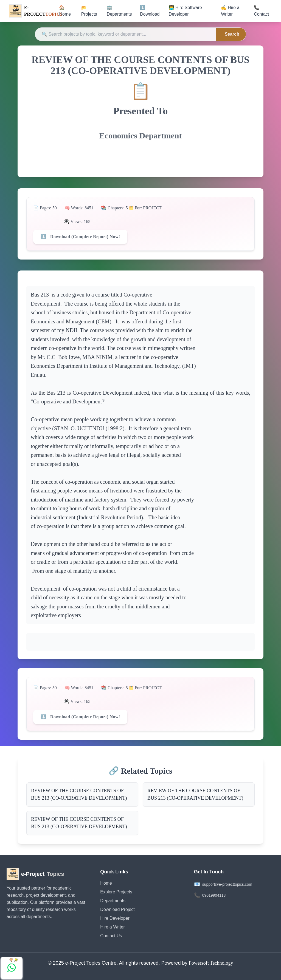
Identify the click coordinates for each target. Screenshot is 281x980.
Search (232, 34)
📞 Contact (261, 10)
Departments (112, 900)
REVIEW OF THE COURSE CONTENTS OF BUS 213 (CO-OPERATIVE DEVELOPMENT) (79, 794)
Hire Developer (115, 918)
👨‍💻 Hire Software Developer (185, 10)
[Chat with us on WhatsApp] (12, 968)
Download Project (117, 909)
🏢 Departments (119, 10)
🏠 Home (65, 10)
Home (106, 883)
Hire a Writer (112, 927)
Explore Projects (116, 892)
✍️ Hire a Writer (230, 10)
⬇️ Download (149, 10)
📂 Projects (89, 10)
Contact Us (111, 935)
